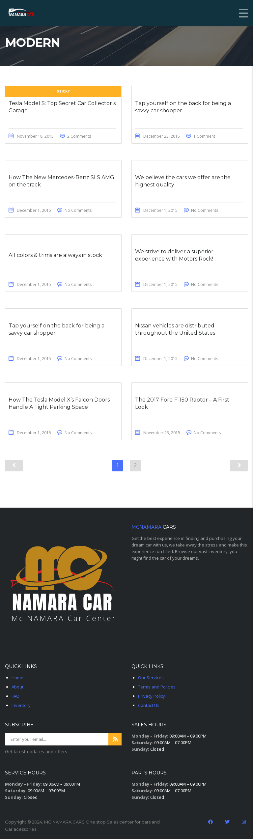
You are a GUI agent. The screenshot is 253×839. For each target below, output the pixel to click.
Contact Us (148, 705)
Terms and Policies (157, 687)
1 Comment (204, 136)
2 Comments (79, 136)
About (17, 687)
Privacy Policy (151, 696)
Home (17, 678)
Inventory (21, 705)
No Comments (78, 210)
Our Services (151, 678)
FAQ (15, 696)
